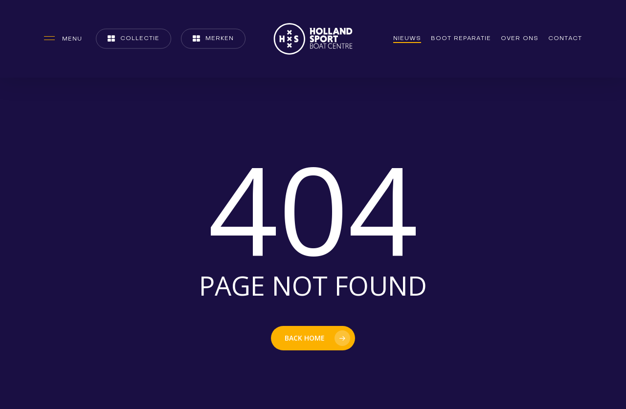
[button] (63, 39)
